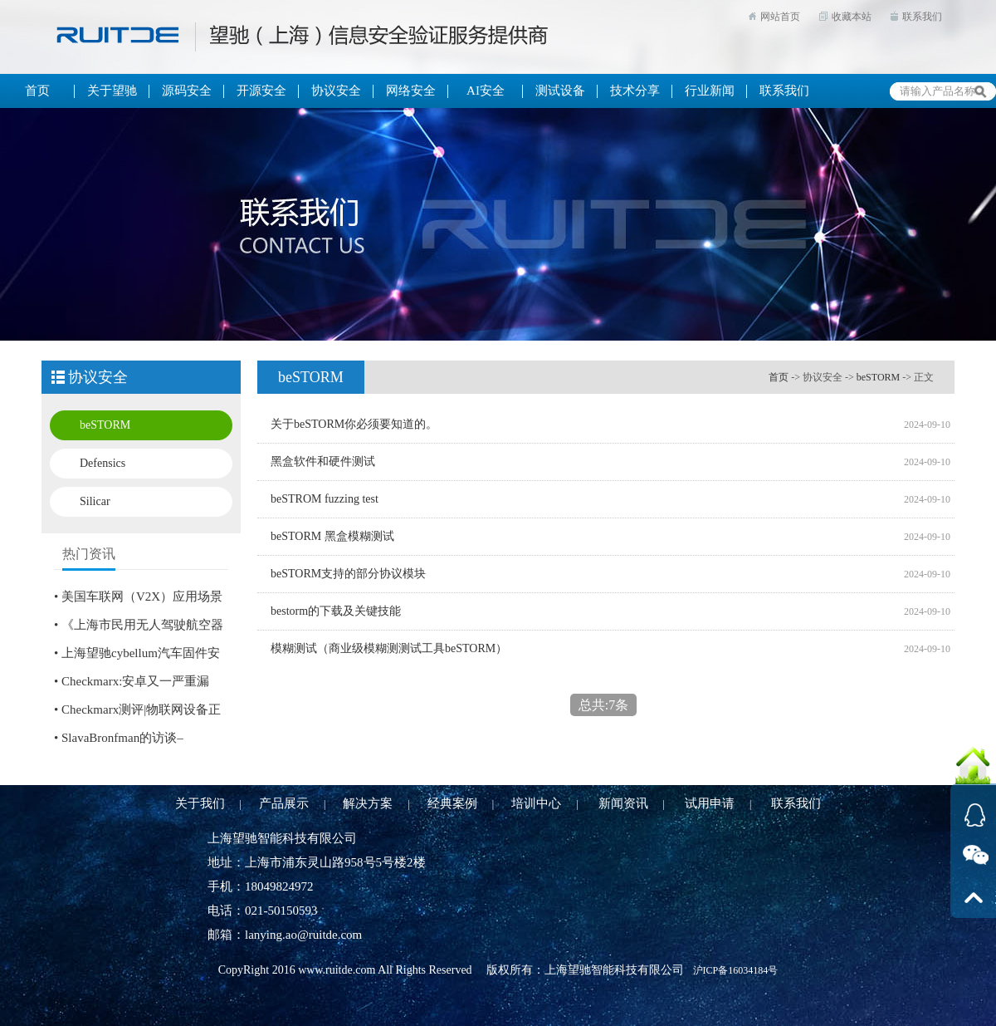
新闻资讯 (623, 803)
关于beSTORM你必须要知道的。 (354, 424)
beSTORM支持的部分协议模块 (348, 573)
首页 (778, 377)
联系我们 (922, 16)
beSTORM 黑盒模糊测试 (332, 536)
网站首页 (780, 16)
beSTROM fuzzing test (324, 499)
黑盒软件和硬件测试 (323, 461)
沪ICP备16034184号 (736, 970)
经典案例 (452, 803)
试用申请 (710, 803)
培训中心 (536, 803)
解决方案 (368, 803)
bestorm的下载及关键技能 (336, 611)
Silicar (95, 501)
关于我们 (200, 803)
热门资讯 (88, 554)
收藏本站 (852, 16)
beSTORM (105, 425)
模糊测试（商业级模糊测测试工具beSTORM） (389, 648)
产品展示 (284, 803)
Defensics (102, 463)
